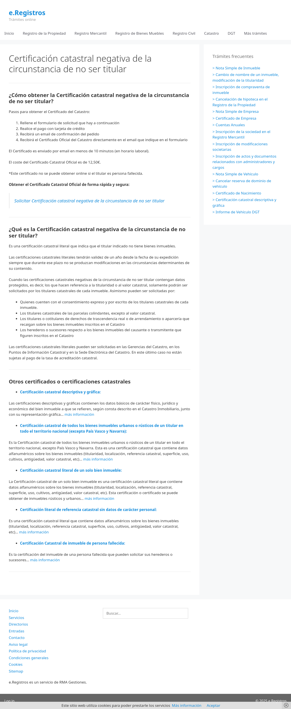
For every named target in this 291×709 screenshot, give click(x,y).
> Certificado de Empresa (234, 118)
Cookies (16, 664)
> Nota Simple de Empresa (236, 111)
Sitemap (16, 671)
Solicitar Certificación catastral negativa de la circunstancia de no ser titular (89, 201)
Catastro (211, 33)
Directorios (18, 624)
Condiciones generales (28, 657)
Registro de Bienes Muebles (139, 33)
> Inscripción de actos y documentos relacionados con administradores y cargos (244, 162)
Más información (186, 705)
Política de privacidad (27, 650)
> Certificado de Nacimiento (237, 193)
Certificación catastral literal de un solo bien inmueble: (71, 470)
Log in (9, 700)
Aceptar (213, 705)
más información (79, 414)
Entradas (16, 630)
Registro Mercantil (90, 33)
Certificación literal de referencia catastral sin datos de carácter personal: (88, 509)
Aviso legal (18, 644)
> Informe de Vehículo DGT (236, 211)
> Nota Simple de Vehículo (235, 173)
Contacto (17, 637)
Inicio (9, 33)
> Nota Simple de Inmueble (236, 67)
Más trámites (255, 33)
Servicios (16, 617)
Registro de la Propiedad (44, 33)
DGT (231, 33)
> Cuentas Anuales (229, 124)
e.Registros (27, 12)
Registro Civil (184, 33)
